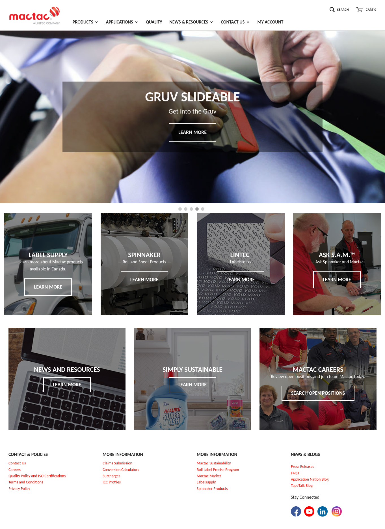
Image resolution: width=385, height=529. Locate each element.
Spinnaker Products (212, 488)
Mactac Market (209, 475)
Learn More (192, 132)
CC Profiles (112, 482)
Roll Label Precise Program (218, 469)
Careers (14, 469)
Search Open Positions (318, 393)
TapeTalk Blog (302, 485)
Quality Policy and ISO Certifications (37, 475)
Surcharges (111, 475)
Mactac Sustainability (214, 463)
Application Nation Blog (309, 479)
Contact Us (17, 463)
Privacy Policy (19, 488)
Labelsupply (206, 482)
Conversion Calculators (121, 469)
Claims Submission (117, 463)
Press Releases (302, 466)
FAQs (295, 473)
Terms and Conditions (25, 482)
